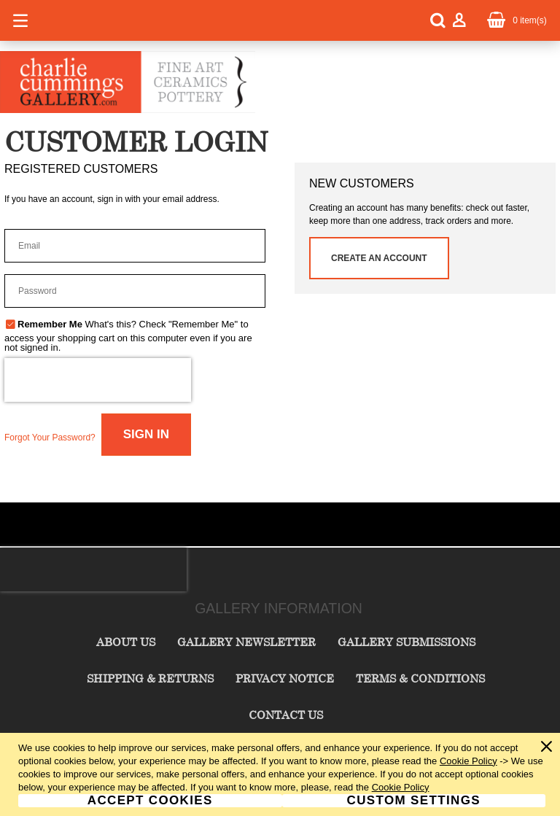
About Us (125, 641)
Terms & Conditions (420, 678)
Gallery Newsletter (246, 641)
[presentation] (97, 380)
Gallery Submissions (406, 641)
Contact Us (286, 714)
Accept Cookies (150, 800)
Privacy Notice (285, 678)
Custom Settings (414, 800)
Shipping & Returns (150, 678)
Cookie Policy (468, 760)
